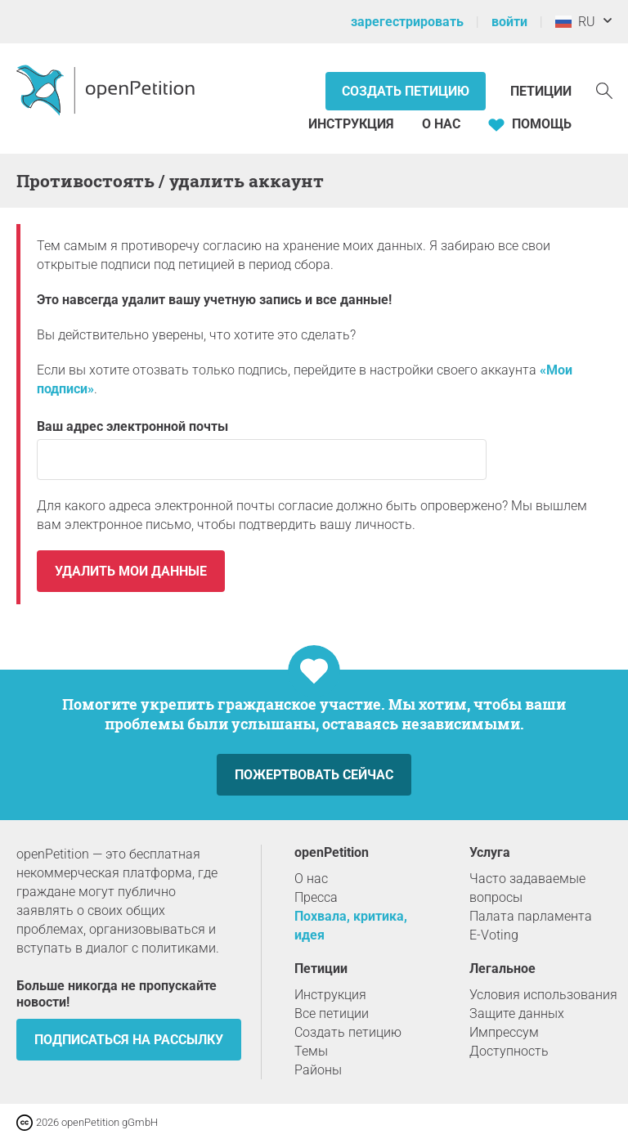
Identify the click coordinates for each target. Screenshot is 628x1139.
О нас (441, 124)
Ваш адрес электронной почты (262, 449)
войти (509, 21)
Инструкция (351, 124)
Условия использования (543, 994)
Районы (318, 1070)
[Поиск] (604, 89)
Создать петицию (405, 91)
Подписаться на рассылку (128, 1039)
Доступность (509, 1051)
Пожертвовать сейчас (314, 775)
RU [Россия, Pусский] (575, 21)
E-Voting (493, 935)
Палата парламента (530, 916)
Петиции (541, 91)
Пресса (316, 897)
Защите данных (516, 1013)
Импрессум (504, 1032)
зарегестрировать (407, 21)
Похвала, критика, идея (350, 925)
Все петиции (331, 1013)
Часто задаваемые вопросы (527, 888)
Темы (311, 1051)
